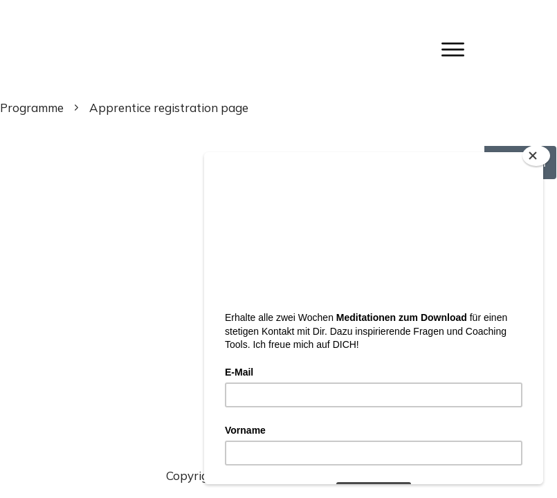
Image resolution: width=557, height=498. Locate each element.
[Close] (536, 155)
